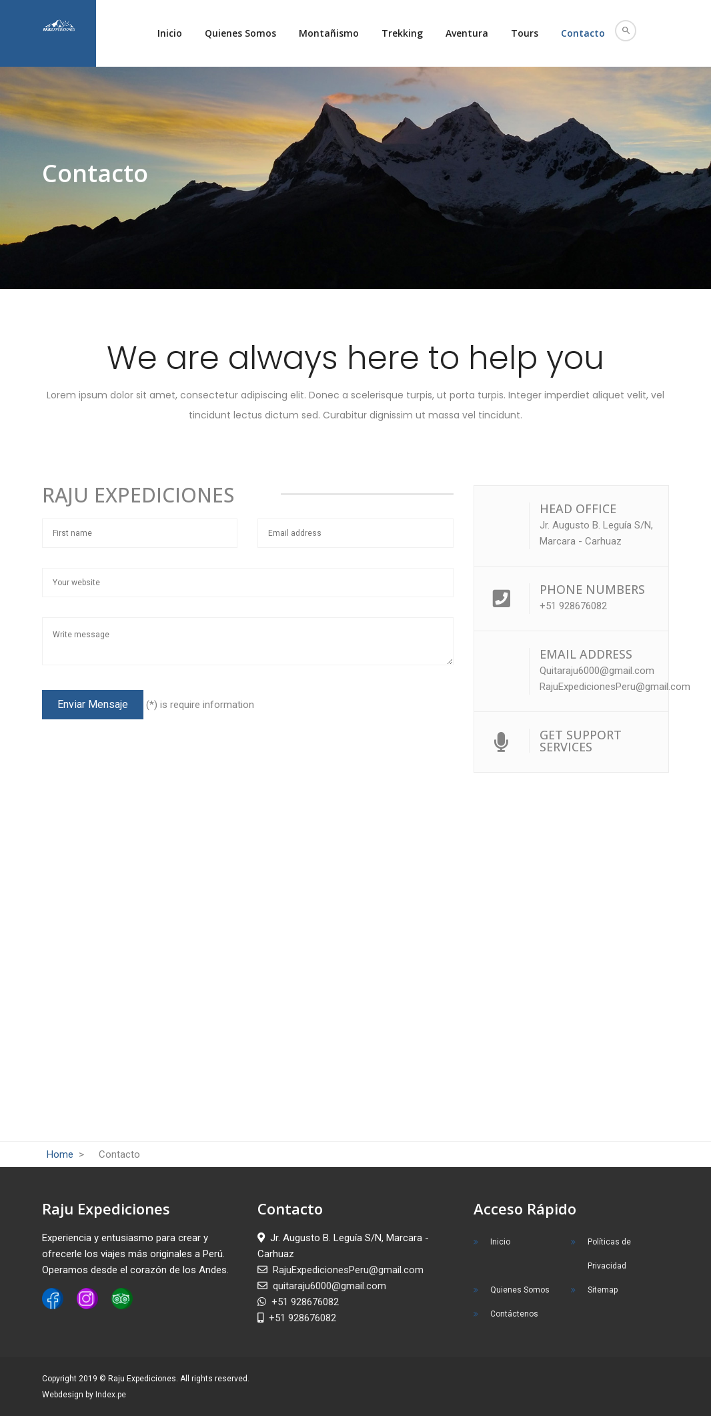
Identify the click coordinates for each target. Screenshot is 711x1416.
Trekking (402, 33)
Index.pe (110, 1394)
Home (61, 1154)
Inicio (169, 33)
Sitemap (603, 1290)
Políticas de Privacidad (609, 1254)
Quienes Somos (240, 33)
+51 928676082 (298, 1302)
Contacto (583, 33)
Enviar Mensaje (92, 704)
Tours (524, 33)
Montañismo (329, 33)
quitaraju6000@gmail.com (321, 1286)
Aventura (467, 33)
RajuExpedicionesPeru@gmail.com (340, 1270)
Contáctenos (514, 1314)
